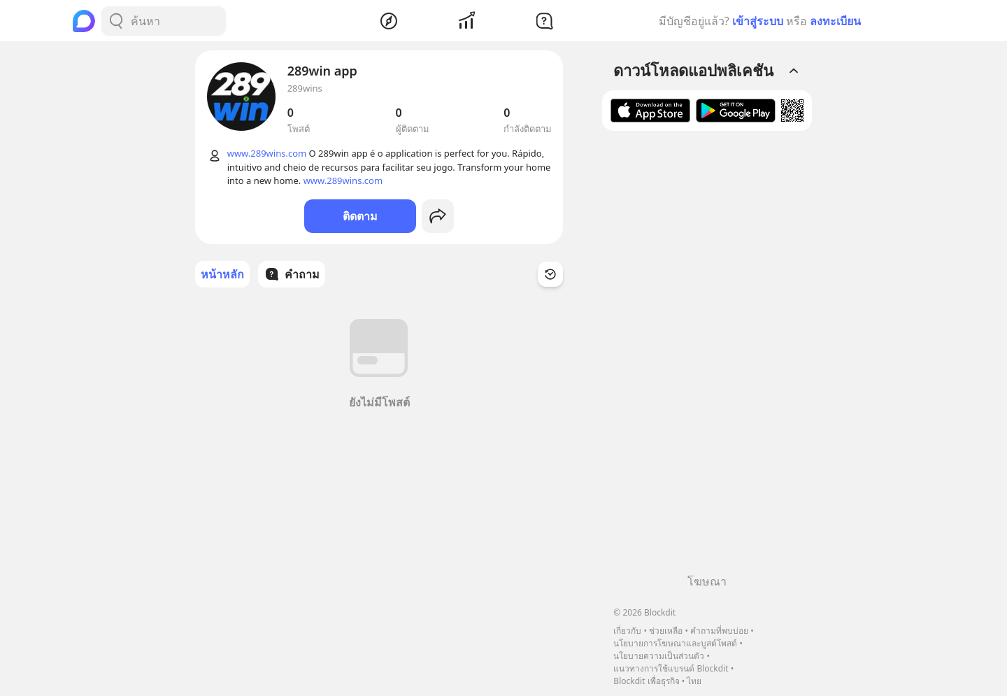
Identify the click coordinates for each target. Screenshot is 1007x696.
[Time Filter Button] (550, 274)
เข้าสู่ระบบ (757, 21)
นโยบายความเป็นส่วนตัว (658, 656)
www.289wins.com (267, 153)
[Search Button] (116, 20)
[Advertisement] (707, 357)
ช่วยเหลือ (666, 631)
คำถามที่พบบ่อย (719, 631)
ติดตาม (360, 216)
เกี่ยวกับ (627, 631)
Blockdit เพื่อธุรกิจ (646, 681)
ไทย (694, 681)
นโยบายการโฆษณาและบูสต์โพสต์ (675, 643)
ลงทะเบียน (835, 21)
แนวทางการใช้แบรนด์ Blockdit (670, 668)
